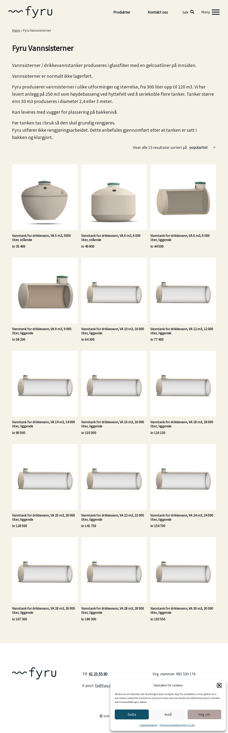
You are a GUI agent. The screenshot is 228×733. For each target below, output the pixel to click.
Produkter (121, 12)
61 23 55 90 (98, 673)
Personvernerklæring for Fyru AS (177, 725)
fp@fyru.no (104, 685)
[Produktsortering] (202, 147)
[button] (219, 685)
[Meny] (210, 12)
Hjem (16, 30)
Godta (132, 714)
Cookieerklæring (148, 725)
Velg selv (204, 714)
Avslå (168, 714)
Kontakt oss (158, 12)
